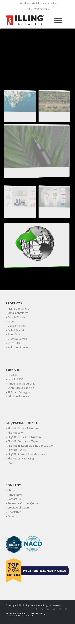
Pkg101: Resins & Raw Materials (26, 454)
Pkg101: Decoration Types (23, 441)
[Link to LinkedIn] (48, 609)
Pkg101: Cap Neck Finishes (23, 428)
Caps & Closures (17, 317)
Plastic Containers (18, 308)
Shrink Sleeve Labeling (21, 388)
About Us (13, 490)
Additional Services (19, 396)
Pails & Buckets (16, 330)
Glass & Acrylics (17, 325)
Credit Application (18, 507)
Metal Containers (18, 313)
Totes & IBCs (15, 343)
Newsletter (14, 512)
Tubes (11, 321)
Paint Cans (14, 334)
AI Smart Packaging (19, 392)
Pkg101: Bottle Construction (24, 437)
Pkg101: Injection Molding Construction (31, 445)
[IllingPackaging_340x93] (31, 20)
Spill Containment (18, 347)
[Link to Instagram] (66, 609)
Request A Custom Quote (23, 503)
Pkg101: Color (16, 432)
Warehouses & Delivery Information (38, 2)
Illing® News (15, 494)
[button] (17, 106)
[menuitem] (38, 3)
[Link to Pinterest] (60, 609)
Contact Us (14, 499)
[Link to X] (42, 609)
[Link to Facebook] (36, 609)
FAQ (10, 462)
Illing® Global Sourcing (21, 383)
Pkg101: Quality (17, 450)
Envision (13, 375)
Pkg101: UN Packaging (21, 458)
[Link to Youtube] (54, 609)
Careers (12, 516)
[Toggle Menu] (58, 20)
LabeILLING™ (16, 379)
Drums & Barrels (17, 339)
